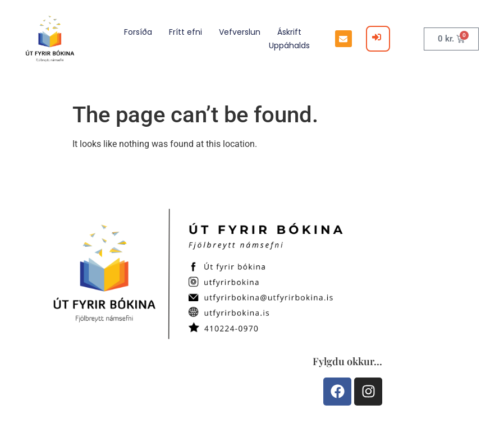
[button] (343, 38)
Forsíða (138, 32)
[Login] (378, 39)
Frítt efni (185, 32)
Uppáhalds (289, 45)
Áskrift (289, 32)
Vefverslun (239, 32)
